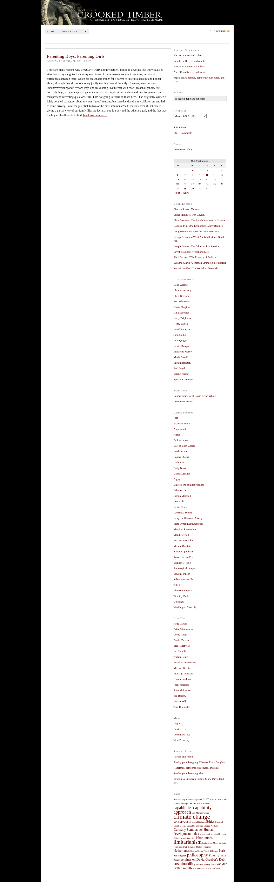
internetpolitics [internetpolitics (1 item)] (206, 834)
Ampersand (180, 429)
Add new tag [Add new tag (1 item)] (179, 799)
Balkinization (181, 440)
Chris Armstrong (183, 290)
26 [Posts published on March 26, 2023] (221, 184)
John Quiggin (181, 340)
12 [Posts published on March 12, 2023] (221, 174)
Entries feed (180, 728)
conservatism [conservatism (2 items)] (182, 821)
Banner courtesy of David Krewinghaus (195, 395)
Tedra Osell (180, 701)
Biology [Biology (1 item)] (184, 803)
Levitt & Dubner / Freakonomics (191, 251)
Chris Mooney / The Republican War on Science (200, 220)
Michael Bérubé (182, 667)
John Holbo (180, 334)
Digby (177, 479)
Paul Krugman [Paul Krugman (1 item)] (180, 856)
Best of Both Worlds (184, 445)
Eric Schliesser (182, 301)
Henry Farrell (181, 323)
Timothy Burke (182, 596)
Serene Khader (181, 373)
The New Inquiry (183, 590)
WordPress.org (181, 740)
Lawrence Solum (183, 512)
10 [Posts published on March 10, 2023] (207, 174)
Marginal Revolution (185, 529)
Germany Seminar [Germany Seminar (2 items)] (186, 829)
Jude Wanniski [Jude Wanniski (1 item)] (188, 838)
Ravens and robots (192, 55)
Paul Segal (179, 368)
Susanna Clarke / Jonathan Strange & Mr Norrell (200, 262)
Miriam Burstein (182, 545)
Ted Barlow (180, 695)
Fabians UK (180, 490)
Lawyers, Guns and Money (188, 518)
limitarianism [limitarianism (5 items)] (188, 842)
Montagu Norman (183, 673)
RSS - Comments (183, 132)
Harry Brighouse (183, 318)
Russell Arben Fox (184, 557)
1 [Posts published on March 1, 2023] (192, 170)
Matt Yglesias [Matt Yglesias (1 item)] (189, 847)
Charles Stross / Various (186, 209)
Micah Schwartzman (185, 662)
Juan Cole (179, 501)
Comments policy (73, 31)
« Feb (177, 192)
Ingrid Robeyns (182, 329)
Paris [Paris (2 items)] (222, 851)
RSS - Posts (180, 127)
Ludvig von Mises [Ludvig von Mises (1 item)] (210, 843)
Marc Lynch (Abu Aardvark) (189, 523)
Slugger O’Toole (183, 562)
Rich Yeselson (181, 684)
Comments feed (182, 734)
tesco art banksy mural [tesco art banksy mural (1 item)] (206, 864)
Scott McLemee (182, 690)
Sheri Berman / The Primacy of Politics (195, 257)
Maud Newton (181, 534)
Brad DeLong (181, 451)
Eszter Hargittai (182, 307)
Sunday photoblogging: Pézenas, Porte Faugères (199, 762)
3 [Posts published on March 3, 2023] (207, 170)
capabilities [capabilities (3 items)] (183, 807)
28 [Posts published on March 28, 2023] (185, 188)
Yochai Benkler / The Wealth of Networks (196, 268)
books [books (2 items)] (192, 803)
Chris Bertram (181, 295)
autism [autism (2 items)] (204, 799)
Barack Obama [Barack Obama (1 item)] (216, 799)
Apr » (186, 192)
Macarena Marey (183, 351)
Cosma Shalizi (181, 456)
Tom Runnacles (182, 706)
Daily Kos (179, 462)
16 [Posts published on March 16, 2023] (199, 179)
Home (51, 31)
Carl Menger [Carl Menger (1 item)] (197, 813)
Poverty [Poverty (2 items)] (214, 855)
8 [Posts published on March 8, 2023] (192, 174)
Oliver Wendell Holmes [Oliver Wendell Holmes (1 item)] (207, 851)
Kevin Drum (180, 507)
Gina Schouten (181, 312)
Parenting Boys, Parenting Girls (76, 56)
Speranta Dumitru (183, 379)
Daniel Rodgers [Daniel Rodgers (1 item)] (199, 822)
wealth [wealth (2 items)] (187, 868)
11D (176, 417)
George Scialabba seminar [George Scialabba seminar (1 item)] (191, 826)
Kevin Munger (181, 346)
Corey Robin (180, 634)
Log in (177, 723)
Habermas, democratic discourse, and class (197, 767)
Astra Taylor (180, 623)
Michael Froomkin (184, 540)
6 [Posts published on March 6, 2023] (178, 174)
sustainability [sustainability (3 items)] (185, 863)
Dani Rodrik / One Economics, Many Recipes (198, 225)
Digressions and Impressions (189, 484)
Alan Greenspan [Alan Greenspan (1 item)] (192, 799)
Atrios (177, 434)
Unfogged (179, 601)
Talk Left (178, 584)
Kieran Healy (181, 656)
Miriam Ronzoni (182, 362)
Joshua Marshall (182, 495)
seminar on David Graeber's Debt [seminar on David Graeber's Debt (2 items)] (203, 859)
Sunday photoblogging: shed (189, 773)
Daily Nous (180, 468)
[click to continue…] (95, 115)
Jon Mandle (180, 651)
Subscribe (218, 31)
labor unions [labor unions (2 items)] (204, 838)
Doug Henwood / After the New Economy (196, 231)
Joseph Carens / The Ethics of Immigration (197, 246)
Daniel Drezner (182, 473)
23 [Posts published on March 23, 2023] (199, 184)
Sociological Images (184, 568)
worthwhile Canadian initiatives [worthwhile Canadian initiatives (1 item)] (207, 868)
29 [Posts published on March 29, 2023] (192, 188)
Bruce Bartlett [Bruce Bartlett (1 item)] (203, 803)
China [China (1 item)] (206, 813)
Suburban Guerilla (183, 579)
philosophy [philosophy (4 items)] (197, 854)
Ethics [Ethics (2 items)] (210, 821)
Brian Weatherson (183, 629)
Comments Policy (183, 401)
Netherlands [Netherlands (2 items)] (182, 851)
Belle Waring (181, 284)
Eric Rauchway (182, 645)
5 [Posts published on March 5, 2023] (222, 170)
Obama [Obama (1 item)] (193, 851)
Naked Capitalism (183, 551)
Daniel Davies (181, 640)
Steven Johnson (182, 573)
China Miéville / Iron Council (190, 214)
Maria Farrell (181, 357)
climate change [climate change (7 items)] (192, 816)
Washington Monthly (185, 607)
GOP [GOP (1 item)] (201, 830)
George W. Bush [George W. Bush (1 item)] (210, 826)
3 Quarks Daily (182, 423)
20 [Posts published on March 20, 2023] (177, 184)
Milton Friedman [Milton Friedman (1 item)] (203, 847)
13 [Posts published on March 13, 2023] (177, 179)
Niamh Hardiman (183, 679)
